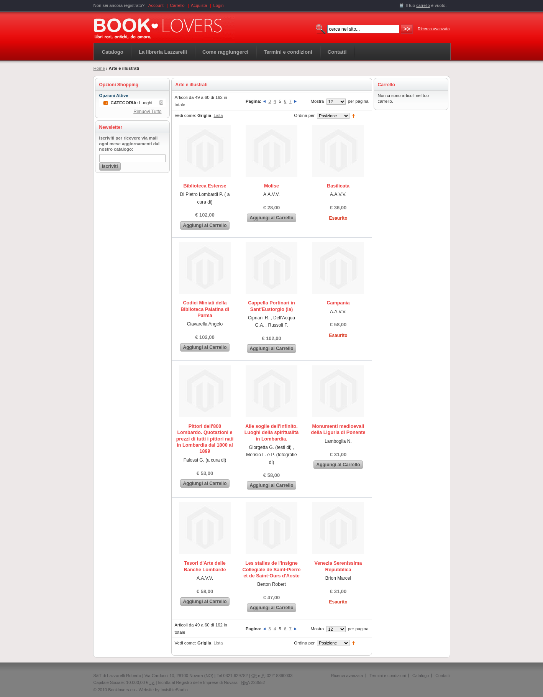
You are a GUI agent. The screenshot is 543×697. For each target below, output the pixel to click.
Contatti (442, 675)
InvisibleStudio (174, 689)
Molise (271, 186)
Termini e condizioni (387, 675)
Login (218, 5)
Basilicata (338, 186)
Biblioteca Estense (205, 186)
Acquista (199, 5)
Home (99, 68)
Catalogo (112, 52)
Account (156, 5)
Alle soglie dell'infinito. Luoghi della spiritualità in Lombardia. (271, 433)
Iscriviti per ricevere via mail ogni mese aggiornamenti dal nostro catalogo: (129, 144)
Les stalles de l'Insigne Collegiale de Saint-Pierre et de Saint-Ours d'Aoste (272, 570)
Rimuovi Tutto (147, 111)
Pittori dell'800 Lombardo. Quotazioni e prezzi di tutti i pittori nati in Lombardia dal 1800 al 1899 (205, 439)
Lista (218, 115)
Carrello (177, 5)
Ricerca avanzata (433, 28)
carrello (423, 5)
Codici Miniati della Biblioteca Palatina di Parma (204, 309)
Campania (337, 303)
